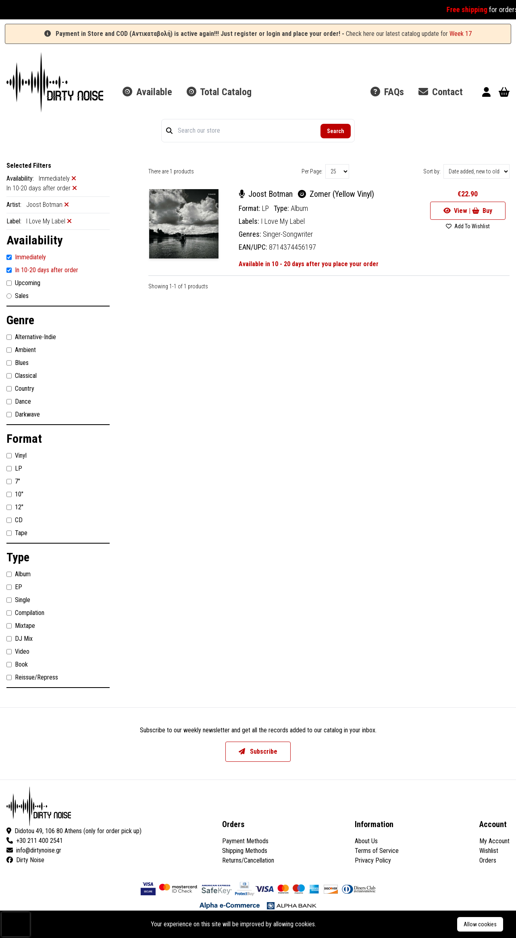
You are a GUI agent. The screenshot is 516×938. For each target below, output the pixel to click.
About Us (366, 841)
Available (147, 92)
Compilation (25, 613)
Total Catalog (219, 92)
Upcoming (23, 283)
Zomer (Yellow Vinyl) (336, 194)
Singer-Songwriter (288, 234)
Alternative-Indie (31, 337)
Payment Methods (245, 841)
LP (14, 468)
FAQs (387, 92)
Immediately (26, 257)
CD (14, 520)
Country (20, 389)
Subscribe (258, 751)
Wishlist (488, 851)
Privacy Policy (373, 860)
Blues (17, 363)
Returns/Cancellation (248, 860)
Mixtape (20, 626)
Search (335, 131)
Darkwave (23, 414)
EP (14, 587)
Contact (440, 92)
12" (14, 507)
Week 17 (460, 34)
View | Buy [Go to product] (467, 211)
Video (17, 652)
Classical (21, 376)
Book (17, 664)
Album (18, 574)
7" (13, 481)
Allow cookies (480, 924)
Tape (16, 533)
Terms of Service (377, 851)
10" (14, 494)
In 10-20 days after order (42, 270)
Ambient (21, 350)
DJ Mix (19, 639)
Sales (17, 296)
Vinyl (16, 456)
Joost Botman (267, 194)
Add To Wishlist (468, 226)
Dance (18, 401)
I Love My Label (283, 221)
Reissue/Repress (32, 677)
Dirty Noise (25, 860)
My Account (494, 841)
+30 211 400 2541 (34, 840)
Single (18, 600)
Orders (487, 860)
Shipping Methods (244, 851)
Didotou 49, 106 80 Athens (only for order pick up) (73, 831)
